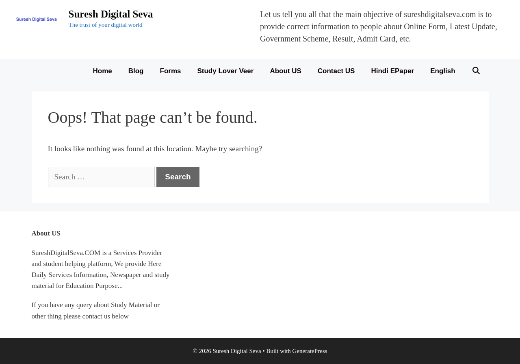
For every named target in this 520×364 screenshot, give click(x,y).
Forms (170, 71)
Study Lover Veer (225, 71)
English (442, 71)
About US (285, 71)
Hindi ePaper (392, 71)
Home (102, 71)
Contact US (336, 71)
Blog (136, 71)
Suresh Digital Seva (111, 14)
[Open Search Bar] (476, 71)
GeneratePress (309, 351)
